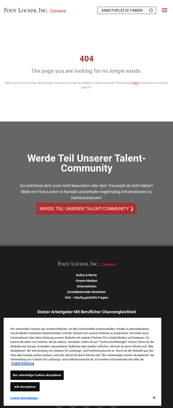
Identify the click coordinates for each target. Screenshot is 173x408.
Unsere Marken (86, 280)
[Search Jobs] (151, 10)
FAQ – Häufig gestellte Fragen (86, 297)
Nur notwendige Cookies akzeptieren (37, 375)
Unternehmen (86, 286)
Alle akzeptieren (25, 386)
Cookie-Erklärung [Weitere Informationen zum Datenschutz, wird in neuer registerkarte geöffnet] (22, 364)
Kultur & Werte (86, 275)
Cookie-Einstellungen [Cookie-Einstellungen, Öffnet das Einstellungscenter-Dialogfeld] (24, 398)
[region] (82, 362)
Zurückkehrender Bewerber (86, 292)
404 (87, 59)
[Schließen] (154, 398)
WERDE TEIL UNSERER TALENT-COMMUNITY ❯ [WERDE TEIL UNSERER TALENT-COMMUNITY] (86, 208)
